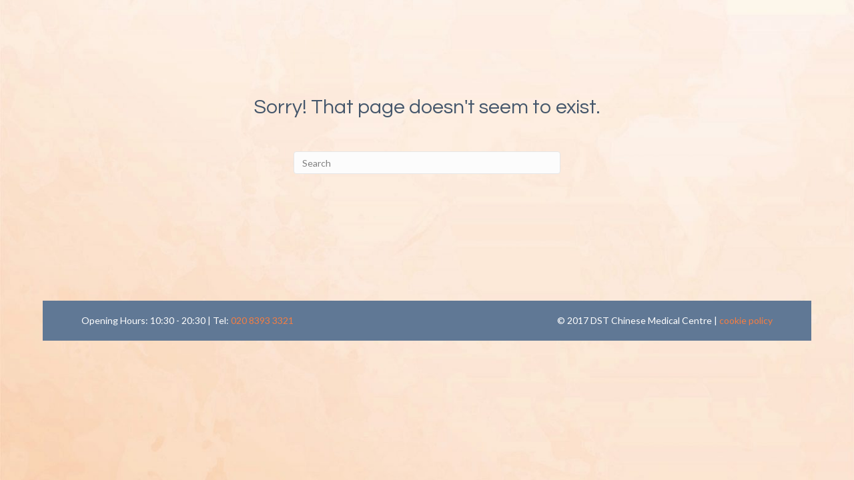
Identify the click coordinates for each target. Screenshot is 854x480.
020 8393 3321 (262, 320)
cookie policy (746, 320)
